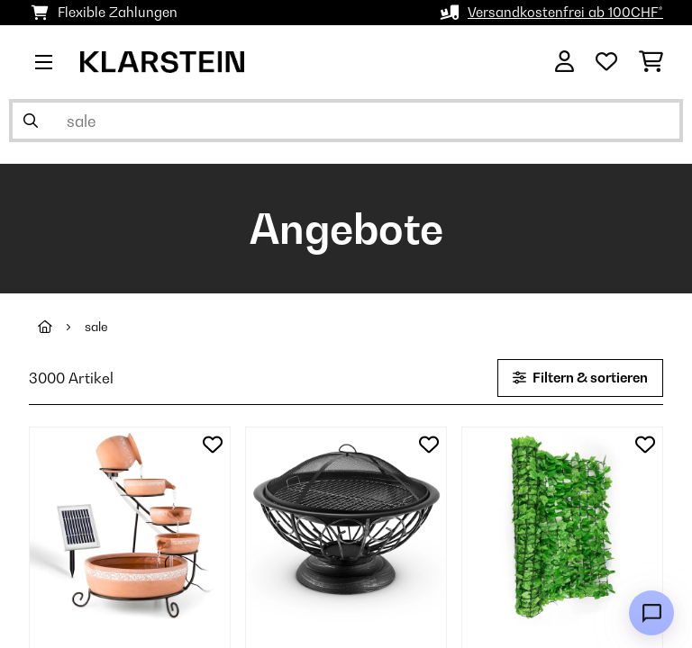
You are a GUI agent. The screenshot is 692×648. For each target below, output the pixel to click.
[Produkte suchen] (346, 120)
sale (96, 327)
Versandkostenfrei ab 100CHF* (565, 12)
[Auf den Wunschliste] (213, 444)
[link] (130, 527)
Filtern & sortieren (580, 377)
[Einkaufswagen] (651, 62)
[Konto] (564, 62)
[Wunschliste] (606, 62)
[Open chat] (651, 612)
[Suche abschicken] (30, 120)
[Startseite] (61, 327)
